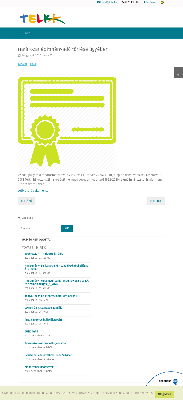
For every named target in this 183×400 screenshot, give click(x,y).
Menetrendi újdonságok (39, 367)
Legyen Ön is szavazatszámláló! (44, 307)
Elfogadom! (164, 394)
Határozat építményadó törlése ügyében (63, 49)
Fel (178, 72)
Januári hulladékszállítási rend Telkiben (48, 355)
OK (67, 228)
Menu (27, 33)
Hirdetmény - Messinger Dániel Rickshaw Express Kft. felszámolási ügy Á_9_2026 (57, 282)
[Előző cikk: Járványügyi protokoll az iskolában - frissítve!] (26, 201)
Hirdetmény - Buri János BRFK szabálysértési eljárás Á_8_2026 (56, 267)
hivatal (22, 64)
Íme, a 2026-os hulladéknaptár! (43, 319)
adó (33, 64)
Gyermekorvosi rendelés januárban (46, 343)
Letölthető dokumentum (34, 191)
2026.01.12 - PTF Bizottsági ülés (44, 254)
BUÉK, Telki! (31, 331)
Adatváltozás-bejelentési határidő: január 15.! (52, 296)
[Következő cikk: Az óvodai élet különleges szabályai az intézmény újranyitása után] (156, 201)
